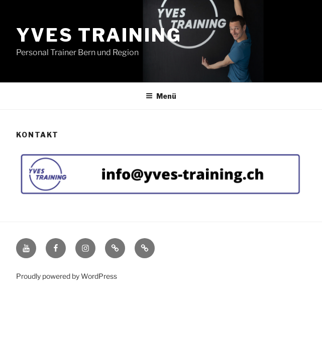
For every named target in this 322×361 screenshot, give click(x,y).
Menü (161, 96)
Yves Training (98, 35)
